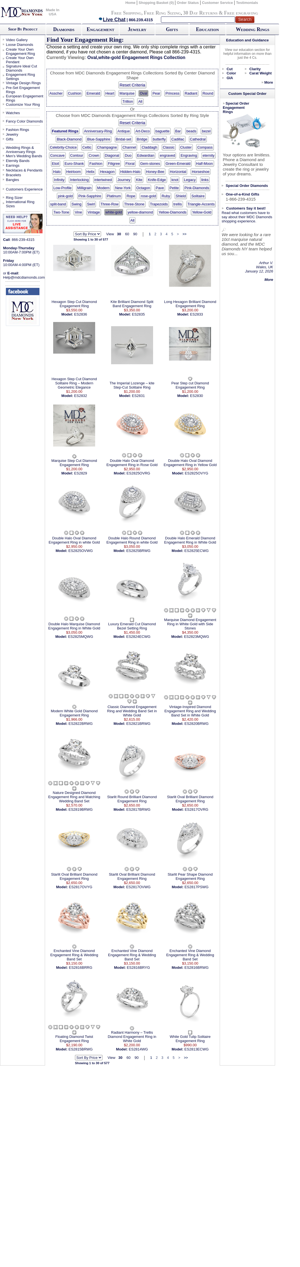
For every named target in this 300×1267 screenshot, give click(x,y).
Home (130, 3)
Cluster (186, 147)
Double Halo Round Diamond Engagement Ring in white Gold (132, 540)
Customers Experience (24, 189)
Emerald (93, 93)
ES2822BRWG (81, 723)
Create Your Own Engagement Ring (20, 51)
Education (207, 29)
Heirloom (73, 172)
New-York (123, 188)
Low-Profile (62, 188)
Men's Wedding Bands (24, 156)
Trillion (127, 101)
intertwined (103, 180)
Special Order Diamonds (247, 186)
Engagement (100, 29)
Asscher (56, 93)
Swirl (91, 204)
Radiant (191, 93)
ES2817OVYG (80, 887)
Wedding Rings (252, 29)
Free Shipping (126, 13)
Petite (174, 188)
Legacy (190, 180)
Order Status (188, 3)
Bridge (142, 139)
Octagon (143, 188)
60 (127, 234)
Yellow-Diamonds (172, 212)
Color (231, 73)
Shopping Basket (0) (157, 3)
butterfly (159, 139)
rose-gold (148, 196)
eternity (209, 155)
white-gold (114, 212)
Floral (130, 163)
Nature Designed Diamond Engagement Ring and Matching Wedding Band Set (74, 797)
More (268, 82)
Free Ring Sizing (162, 13)
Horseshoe (200, 172)
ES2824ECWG (138, 636)
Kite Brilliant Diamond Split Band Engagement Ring (132, 304)
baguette (162, 131)
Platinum (114, 196)
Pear (156, 93)
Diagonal (112, 155)
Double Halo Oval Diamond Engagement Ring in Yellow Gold (190, 463)
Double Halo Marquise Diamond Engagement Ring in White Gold (74, 626)
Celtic (87, 147)
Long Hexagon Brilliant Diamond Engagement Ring (190, 304)
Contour (76, 155)
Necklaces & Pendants (24, 170)
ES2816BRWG (196, 967)
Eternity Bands (18, 161)
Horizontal (178, 172)
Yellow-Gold (201, 212)
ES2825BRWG (138, 551)
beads (191, 131)
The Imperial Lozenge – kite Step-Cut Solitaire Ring (131, 385)
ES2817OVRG (196, 809)
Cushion (74, 93)
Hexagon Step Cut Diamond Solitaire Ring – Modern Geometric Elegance (74, 383)
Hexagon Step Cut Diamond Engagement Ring (74, 304)
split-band (58, 204)
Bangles (12, 180)
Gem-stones (150, 163)
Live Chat (112, 19)
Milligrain (84, 188)
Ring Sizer (14, 198)
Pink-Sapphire (89, 196)
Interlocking (79, 180)
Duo (128, 155)
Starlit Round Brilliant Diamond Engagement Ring (132, 799)
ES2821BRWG (138, 723)
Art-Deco (142, 131)
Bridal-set (123, 139)
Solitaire (198, 196)
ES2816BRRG (80, 967)
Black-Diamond (69, 139)
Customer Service (217, 3)
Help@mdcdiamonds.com (24, 277)
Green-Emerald (178, 163)
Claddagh (149, 147)
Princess (172, 93)
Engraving (189, 155)
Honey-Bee (155, 172)
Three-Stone (134, 204)
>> (184, 234)
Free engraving (241, 13)
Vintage (94, 212)
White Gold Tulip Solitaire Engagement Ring (190, 1039)
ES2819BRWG (81, 809)
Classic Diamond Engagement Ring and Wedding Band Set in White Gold (132, 711)
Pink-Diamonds (196, 188)
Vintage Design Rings (23, 83)
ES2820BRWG (196, 723)
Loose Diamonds (19, 45)
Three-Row (109, 204)
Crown (94, 155)
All (140, 101)
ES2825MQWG (80, 636)
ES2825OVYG (196, 473)
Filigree (114, 163)
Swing (76, 204)
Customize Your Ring (23, 104)
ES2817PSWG (196, 887)
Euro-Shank (74, 163)
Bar (178, 131)
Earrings (12, 165)
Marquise (126, 93)
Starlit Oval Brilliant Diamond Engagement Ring (190, 799)
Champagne (107, 147)
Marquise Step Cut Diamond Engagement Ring (74, 463)
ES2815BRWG (81, 1049)
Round (208, 93)
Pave (160, 188)
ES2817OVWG (138, 887)
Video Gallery (17, 40)
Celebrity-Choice (63, 147)
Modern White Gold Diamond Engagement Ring (74, 713)
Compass (205, 147)
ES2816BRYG (138, 967)
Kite (139, 180)
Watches (13, 113)
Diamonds (63, 29)
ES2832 (80, 396)
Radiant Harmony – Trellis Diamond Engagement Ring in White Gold (132, 1036)
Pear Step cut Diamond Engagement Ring (190, 385)
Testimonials (247, 3)
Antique (124, 131)
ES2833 (196, 314)
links (204, 180)
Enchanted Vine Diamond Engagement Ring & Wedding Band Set (74, 955)
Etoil (55, 163)
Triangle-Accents (201, 204)
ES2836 (80, 314)
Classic (169, 147)
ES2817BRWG (138, 809)
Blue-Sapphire (98, 139)
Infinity (59, 180)
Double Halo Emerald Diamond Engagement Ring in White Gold (190, 540)
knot (175, 180)
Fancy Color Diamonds (24, 121)
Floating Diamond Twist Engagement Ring (74, 1039)
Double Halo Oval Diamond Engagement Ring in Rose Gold (132, 463)
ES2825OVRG (138, 473)
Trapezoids (159, 204)
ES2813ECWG (196, 1049)
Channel (129, 147)
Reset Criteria (132, 85)
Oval (143, 93)
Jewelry (137, 29)
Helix (90, 172)
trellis (178, 204)
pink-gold (65, 196)
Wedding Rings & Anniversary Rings (21, 149)
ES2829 (80, 473)
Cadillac (177, 139)
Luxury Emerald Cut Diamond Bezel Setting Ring (132, 626)
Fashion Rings (17, 130)
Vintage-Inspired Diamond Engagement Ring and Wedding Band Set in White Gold (190, 711)
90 (135, 234)
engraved (167, 155)
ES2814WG (138, 1049)
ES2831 (138, 396)
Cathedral (198, 139)
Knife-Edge (157, 180)
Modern (103, 188)
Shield (181, 196)
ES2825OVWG (80, 551)
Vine (78, 212)
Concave (57, 155)
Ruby (165, 196)
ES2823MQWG (196, 636)
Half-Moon (204, 163)
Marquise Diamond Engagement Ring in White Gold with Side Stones (190, 624)
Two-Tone (61, 212)
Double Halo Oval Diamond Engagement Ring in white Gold (74, 540)
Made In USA (52, 12)
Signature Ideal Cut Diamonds (21, 68)
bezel (206, 131)
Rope (130, 196)
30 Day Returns (200, 13)
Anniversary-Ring (98, 131)
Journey (124, 180)
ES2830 (196, 396)
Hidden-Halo (130, 172)
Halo (57, 172)
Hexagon (107, 172)
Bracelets (13, 175)
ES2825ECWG (196, 551)
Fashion (95, 163)
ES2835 (138, 314)
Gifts (172, 29)
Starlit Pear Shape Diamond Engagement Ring (190, 876)
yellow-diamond (140, 212)
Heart (109, 93)
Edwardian (145, 155)
